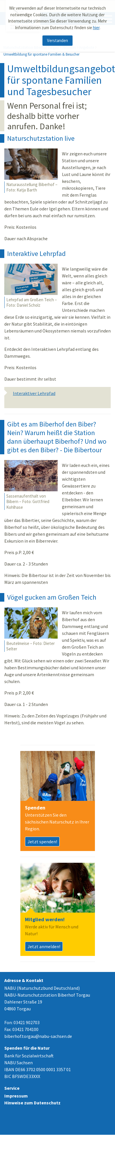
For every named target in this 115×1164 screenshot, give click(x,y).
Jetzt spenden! (42, 841)
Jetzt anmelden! (44, 946)
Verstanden (57, 39)
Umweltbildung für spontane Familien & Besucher (41, 54)
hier (96, 26)
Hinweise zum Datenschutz (32, 1103)
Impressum (16, 1096)
